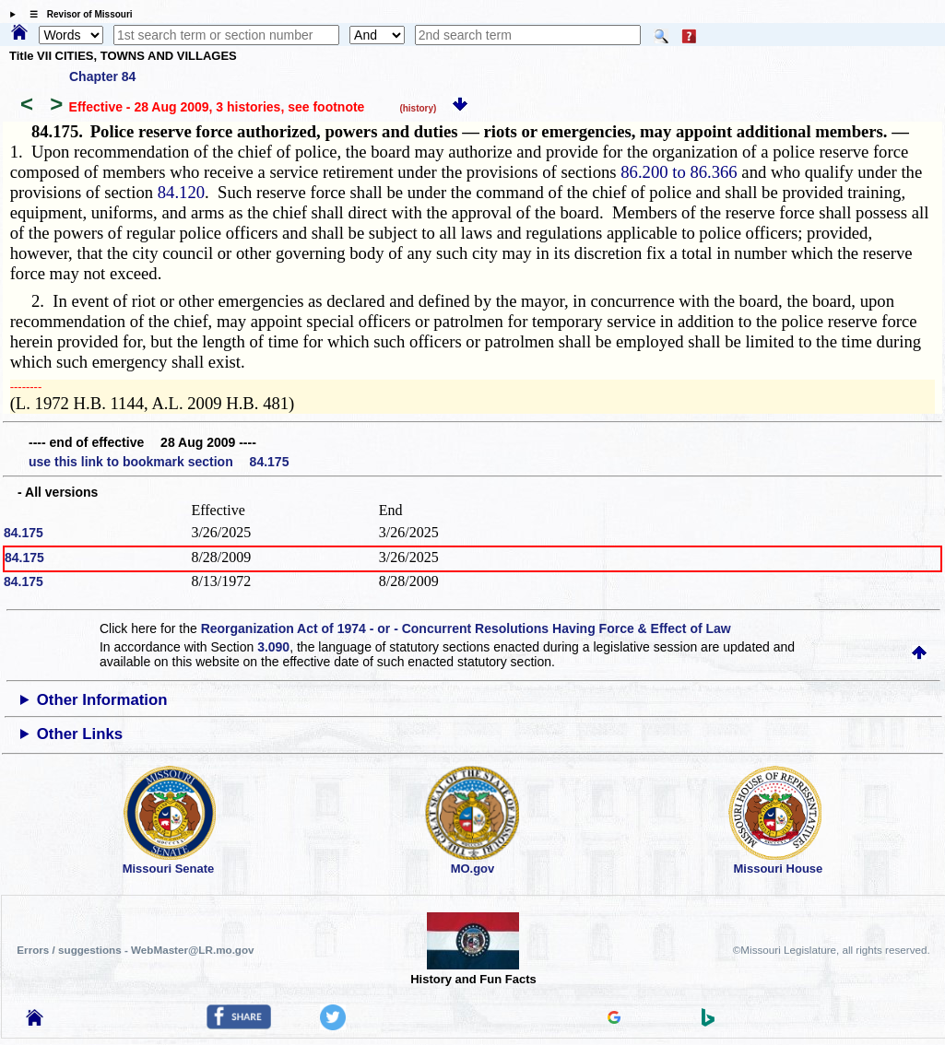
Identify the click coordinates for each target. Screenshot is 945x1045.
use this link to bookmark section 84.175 (159, 461)
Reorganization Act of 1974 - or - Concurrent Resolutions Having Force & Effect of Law (466, 628)
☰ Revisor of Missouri (76, 14)
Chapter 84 (102, 76)
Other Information (102, 700)
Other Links (80, 734)
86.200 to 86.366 (678, 172)
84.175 (23, 532)
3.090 (273, 647)
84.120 (181, 192)
